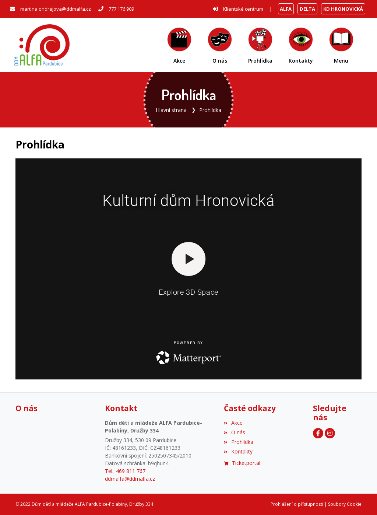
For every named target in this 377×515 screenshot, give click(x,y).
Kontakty (238, 451)
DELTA (307, 9)
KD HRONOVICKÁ (343, 9)
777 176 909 (121, 9)
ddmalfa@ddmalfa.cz (130, 478)
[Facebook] (318, 433)
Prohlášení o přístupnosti (297, 504)
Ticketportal (242, 462)
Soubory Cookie (345, 504)
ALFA (286, 9)
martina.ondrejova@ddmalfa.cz (55, 9)
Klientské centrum (243, 9)
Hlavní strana (171, 109)
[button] (341, 45)
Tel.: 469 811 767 (125, 470)
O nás (234, 432)
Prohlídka (210, 109)
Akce (233, 422)
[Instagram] (330, 433)
